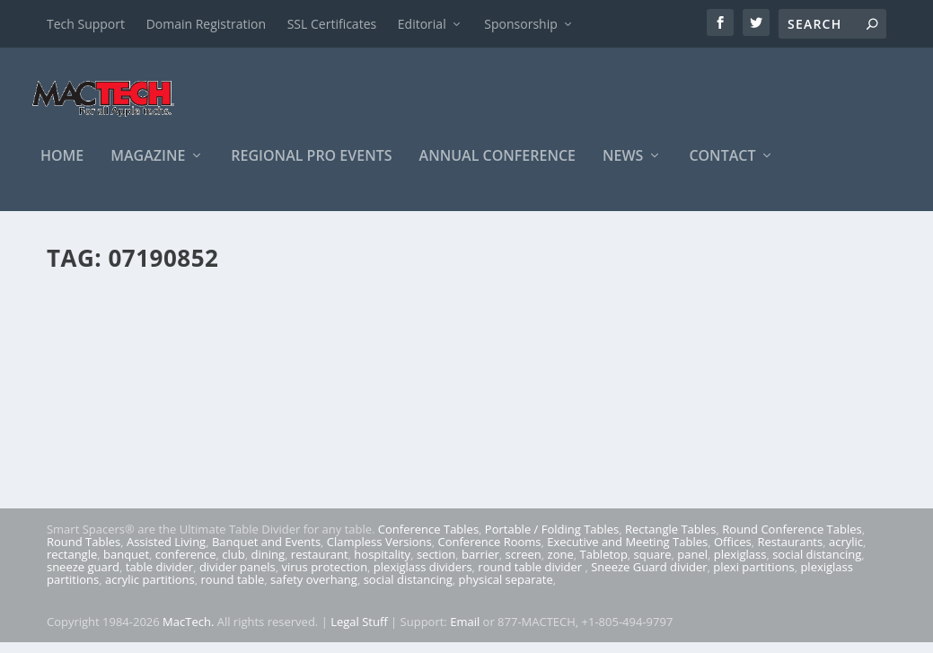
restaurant (319, 565)
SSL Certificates (331, 23)
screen (523, 565)
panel (692, 565)
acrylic (846, 552)
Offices (733, 552)
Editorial (422, 23)
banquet (126, 565)
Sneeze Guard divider (649, 577)
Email (465, 632)
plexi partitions (753, 577)
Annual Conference (497, 167)
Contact (722, 167)
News (623, 167)
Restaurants (790, 552)
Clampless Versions (379, 552)
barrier (480, 565)
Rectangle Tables (671, 540)
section (436, 565)
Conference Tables (428, 540)
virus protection (325, 577)
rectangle (72, 565)
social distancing (816, 565)
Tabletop (604, 565)
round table (233, 590)
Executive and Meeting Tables (627, 552)
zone (561, 565)
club (233, 565)
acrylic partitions (150, 590)
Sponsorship (520, 23)
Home (62, 167)
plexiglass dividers (423, 577)
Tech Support (86, 23)
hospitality (382, 565)
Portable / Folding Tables (552, 540)
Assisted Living (166, 552)
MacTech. (188, 632)
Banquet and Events (266, 552)
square (653, 565)
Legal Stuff (359, 632)
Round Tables (83, 552)
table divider (159, 577)
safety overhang (313, 590)
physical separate (506, 590)
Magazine (147, 167)
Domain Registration (206, 23)
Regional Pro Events (311, 167)
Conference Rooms (489, 552)
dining (268, 565)
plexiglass (740, 565)
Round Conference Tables (791, 540)
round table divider (531, 577)
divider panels (237, 577)
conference (185, 565)
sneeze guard (83, 577)
